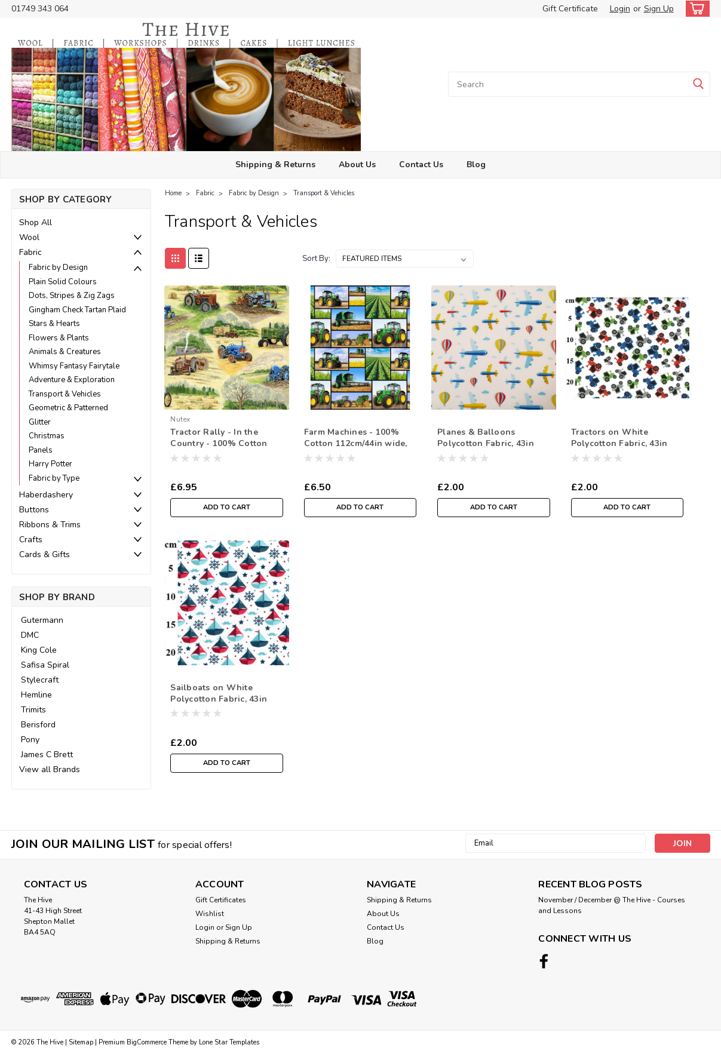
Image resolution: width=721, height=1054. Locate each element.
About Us (357, 164)
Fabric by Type (54, 478)
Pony (30, 739)
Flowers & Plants (59, 338)
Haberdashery (46, 494)
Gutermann (42, 620)
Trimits (33, 709)
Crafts (30, 539)
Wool (29, 237)
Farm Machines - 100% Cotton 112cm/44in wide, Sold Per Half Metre (355, 443)
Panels (41, 450)
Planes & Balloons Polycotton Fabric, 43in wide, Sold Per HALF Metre (485, 449)
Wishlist (209, 913)
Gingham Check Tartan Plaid (77, 310)
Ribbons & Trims (50, 524)
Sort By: (316, 258)
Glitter (40, 422)
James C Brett (47, 754)
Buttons (34, 509)
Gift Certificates (220, 900)
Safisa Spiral (45, 665)
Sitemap (81, 1042)
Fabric (30, 252)
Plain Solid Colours (63, 281)
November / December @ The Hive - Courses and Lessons (611, 905)
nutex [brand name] (180, 419)
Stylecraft (40, 680)
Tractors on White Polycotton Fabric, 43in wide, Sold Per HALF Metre (619, 449)
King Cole (39, 650)
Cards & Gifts (44, 554)
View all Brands (49, 769)
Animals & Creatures (65, 351)
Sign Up (659, 8)
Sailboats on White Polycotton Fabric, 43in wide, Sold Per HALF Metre (218, 704)
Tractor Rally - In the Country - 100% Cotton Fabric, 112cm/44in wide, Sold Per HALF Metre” (221, 449)
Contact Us (421, 164)
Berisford (38, 724)
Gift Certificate (570, 8)
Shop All (35, 222)
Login (620, 8)
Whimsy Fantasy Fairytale (74, 366)
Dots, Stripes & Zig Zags (72, 295)
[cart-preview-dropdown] (695, 9)
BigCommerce (147, 1042)
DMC (30, 635)
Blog (476, 164)
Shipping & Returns (275, 164)
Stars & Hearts (54, 323)
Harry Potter (50, 464)
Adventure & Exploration (72, 379)
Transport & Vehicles (65, 394)
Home (173, 193)
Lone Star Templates (229, 1042)
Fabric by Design (58, 267)
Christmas (47, 436)
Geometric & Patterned (68, 407)
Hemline (36, 694)
